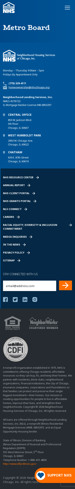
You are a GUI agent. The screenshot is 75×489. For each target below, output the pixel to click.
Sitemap (9, 260)
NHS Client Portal (16, 193)
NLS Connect (12, 209)
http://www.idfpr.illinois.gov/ (20, 464)
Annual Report (14, 185)
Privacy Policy (13, 252)
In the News (11, 244)
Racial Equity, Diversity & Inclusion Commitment (30, 227)
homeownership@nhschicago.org (29, 87)
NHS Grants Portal (17, 201)
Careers (8, 217)
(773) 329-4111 (17, 83)
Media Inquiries (15, 236)
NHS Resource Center (18, 177)
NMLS (6, 101)
